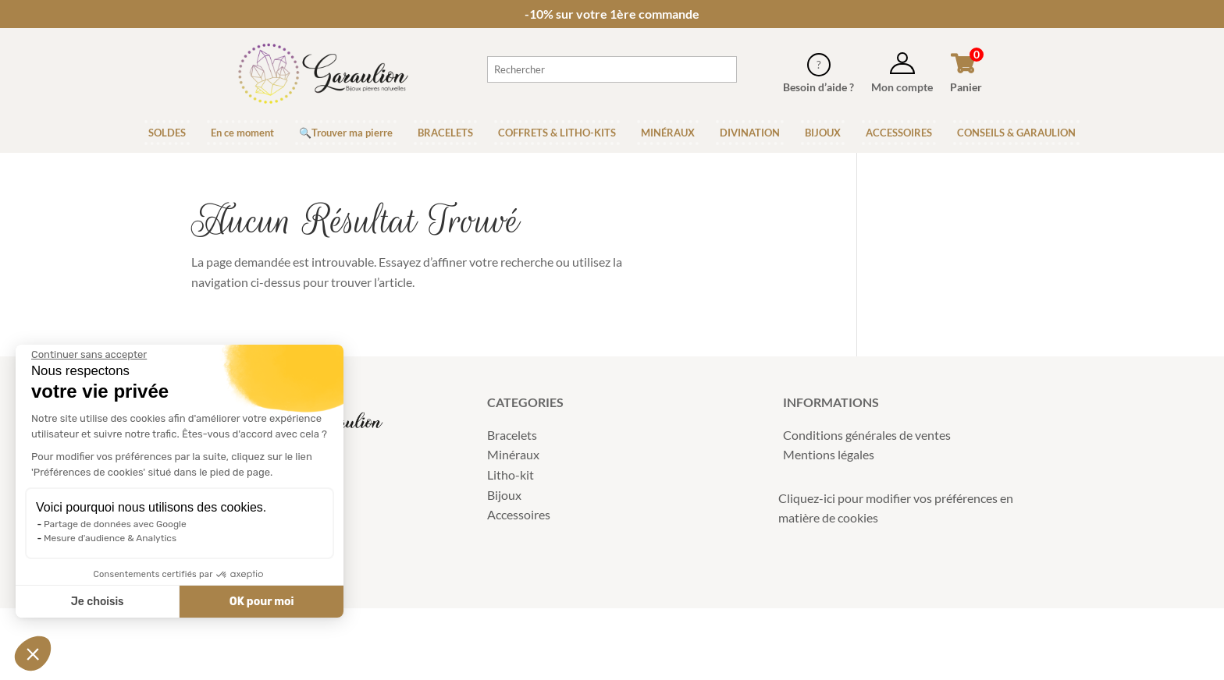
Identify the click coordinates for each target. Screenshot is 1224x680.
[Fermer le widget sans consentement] (89, 355)
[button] (33, 653)
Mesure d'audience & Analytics (110, 538)
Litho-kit (510, 474)
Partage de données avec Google (115, 524)
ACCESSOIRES (899, 132)
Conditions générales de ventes (867, 434)
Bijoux (504, 494)
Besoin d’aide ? (818, 87)
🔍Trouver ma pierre (346, 132)
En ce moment (242, 132)
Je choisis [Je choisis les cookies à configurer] (97, 601)
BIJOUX (823, 132)
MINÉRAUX (668, 132)
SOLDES (167, 132)
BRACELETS (445, 132)
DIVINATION (750, 132)
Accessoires (518, 514)
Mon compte (902, 87)
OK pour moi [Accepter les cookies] (262, 601)
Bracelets (512, 434)
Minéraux (513, 454)
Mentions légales (828, 454)
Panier (966, 87)
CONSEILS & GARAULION (1016, 132)
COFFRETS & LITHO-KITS (557, 132)
